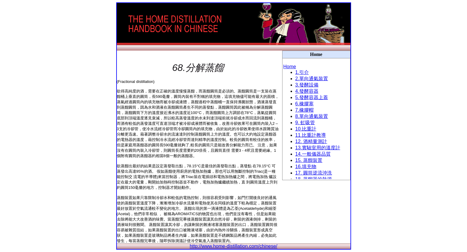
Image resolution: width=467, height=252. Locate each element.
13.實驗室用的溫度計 (317, 147)
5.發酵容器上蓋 (311, 97)
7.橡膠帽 (304, 110)
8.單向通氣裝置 (311, 116)
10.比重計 (305, 128)
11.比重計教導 (310, 135)
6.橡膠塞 (304, 103)
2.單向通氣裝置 (311, 78)
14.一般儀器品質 (313, 154)
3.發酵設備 (306, 84)
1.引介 (302, 72)
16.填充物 (305, 166)
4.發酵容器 (306, 91)
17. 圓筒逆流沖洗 (313, 172)
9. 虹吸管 (305, 122)
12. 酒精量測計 (311, 141)
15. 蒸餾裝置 (309, 160)
